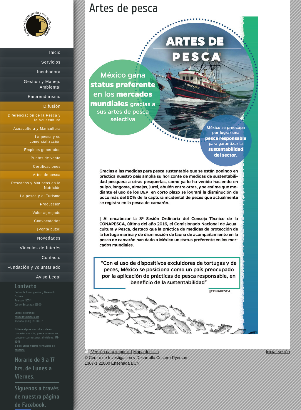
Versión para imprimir (108, 351)
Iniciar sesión (278, 351)
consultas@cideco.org (27, 317)
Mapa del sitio (146, 351)
